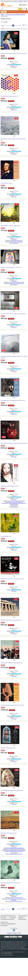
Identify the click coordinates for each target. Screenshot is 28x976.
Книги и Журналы (4, 925)
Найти (20, 8)
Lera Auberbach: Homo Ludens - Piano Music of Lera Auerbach (12, 313)
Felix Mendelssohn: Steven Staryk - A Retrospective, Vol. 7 (11, 578)
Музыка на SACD (13, 915)
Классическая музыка (5, 919)
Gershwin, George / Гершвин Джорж (16, 241)
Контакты (15, 1)
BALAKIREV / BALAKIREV (20, 282)
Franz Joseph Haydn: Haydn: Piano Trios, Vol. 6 (9, 882)
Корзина (24, 4)
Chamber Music (15, 243)
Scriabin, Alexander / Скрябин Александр (17, 283)
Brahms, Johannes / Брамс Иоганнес (12, 503)
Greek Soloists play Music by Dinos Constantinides (10, 620)
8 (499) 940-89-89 (8, 953)
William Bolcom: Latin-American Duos (7, 833)
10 (18, 25)
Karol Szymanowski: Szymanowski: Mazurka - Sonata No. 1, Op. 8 (12, 53)
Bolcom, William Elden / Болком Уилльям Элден (15, 851)
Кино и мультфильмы (22, 915)
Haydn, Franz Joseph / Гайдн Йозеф (17, 897)
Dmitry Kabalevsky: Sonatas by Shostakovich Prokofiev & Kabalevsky (13, 138)
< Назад (2, 25)
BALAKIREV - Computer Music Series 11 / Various (10, 267)
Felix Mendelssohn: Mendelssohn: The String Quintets (10, 662)
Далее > (23, 25)
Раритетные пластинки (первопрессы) (8, 923)
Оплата (25, 1)
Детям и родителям (22, 919)
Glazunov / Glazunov (12, 282)
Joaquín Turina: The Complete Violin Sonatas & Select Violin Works (13, 443)
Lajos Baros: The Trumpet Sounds (7, 747)
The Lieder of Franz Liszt (5, 183)
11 (20, 25)
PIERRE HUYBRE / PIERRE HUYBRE (16, 240)
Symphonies (15, 284)
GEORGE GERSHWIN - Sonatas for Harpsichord (9, 225)
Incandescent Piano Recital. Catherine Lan (8, 486)
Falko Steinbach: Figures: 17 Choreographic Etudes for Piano (12, 400)
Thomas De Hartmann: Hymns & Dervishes (8, 96)
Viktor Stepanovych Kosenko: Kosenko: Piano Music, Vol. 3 (11, 705)
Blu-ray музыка (13, 917)
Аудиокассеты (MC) (4, 922)
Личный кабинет (26, 9)
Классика (5, 21)
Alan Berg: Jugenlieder (5, 536)
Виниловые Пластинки (5, 915)
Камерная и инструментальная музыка (15, 901)
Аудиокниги (20, 917)
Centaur (15, 67)
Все (2, 21)
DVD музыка (12, 919)
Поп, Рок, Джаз (3, 917)
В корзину (11, 58)
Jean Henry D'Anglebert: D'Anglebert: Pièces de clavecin (11, 790)
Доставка (21, 1)
